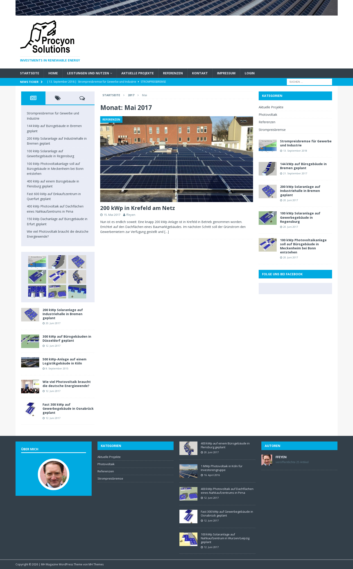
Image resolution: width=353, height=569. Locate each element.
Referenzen (173, 73)
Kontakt (200, 73)
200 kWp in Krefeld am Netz (137, 208)
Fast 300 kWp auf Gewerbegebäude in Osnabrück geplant (68, 408)
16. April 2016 (212, 475)
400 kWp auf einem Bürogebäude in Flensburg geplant (225, 445)
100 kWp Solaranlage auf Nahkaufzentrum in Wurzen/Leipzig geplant (225, 538)
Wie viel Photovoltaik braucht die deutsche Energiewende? (67, 384)
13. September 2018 (295, 150)
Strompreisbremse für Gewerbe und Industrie (306, 143)
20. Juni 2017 (53, 323)
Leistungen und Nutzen (88, 73)
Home (53, 73)
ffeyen (130, 215)
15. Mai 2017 (112, 215)
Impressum (226, 73)
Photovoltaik (268, 114)
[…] (166, 232)
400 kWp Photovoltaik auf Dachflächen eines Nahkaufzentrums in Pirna (227, 491)
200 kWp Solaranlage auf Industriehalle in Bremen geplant (63, 314)
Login (250, 73)
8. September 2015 (57, 368)
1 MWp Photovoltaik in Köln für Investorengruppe (221, 468)
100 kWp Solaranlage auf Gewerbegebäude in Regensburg (300, 217)
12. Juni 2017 (53, 345)
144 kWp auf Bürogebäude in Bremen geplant (303, 166)
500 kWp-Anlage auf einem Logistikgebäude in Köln (64, 361)
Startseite (29, 73)
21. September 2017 (295, 173)
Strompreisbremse (272, 129)
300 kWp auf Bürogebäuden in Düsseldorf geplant (67, 338)
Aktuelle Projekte (137, 73)
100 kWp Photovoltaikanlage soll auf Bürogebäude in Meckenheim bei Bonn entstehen (55, 169)
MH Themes (96, 564)
